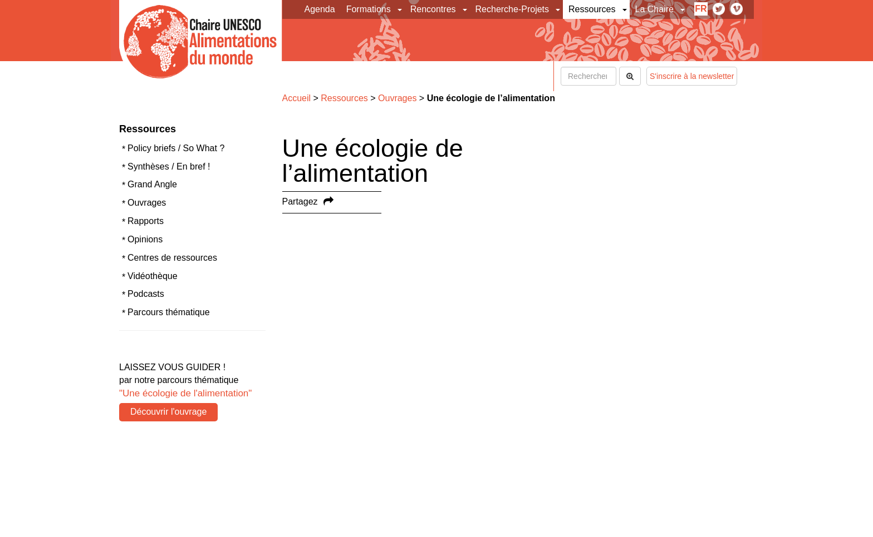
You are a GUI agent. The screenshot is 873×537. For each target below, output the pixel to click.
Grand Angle (152, 184)
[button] (400, 9)
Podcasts (145, 294)
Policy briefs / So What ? (175, 148)
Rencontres (433, 9)
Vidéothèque (152, 276)
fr (701, 8)
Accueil (296, 98)
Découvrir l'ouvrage (168, 411)
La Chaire (654, 9)
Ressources (591, 9)
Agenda (320, 9)
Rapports (145, 221)
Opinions (145, 239)
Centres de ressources (172, 257)
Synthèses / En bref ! (168, 166)
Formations (368, 9)
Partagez (300, 201)
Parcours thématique (168, 312)
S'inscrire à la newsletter (692, 76)
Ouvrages (146, 202)
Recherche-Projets (512, 9)
